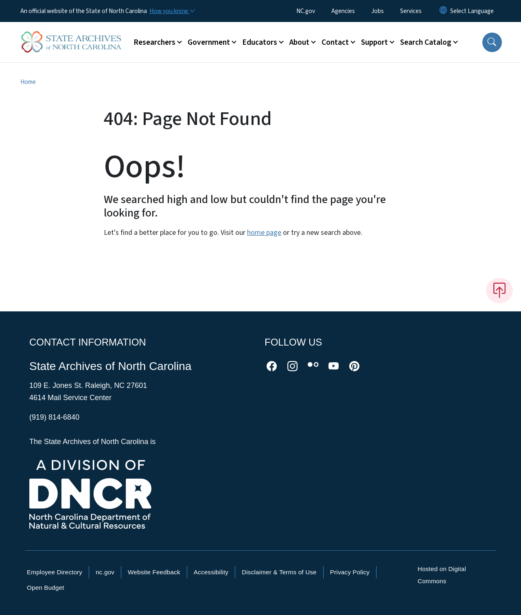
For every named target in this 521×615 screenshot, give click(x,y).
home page (264, 233)
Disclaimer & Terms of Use (279, 572)
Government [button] (209, 42)
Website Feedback (154, 572)
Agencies (343, 11)
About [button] (299, 42)
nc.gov (105, 572)
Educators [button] (259, 42)
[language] (472, 11)
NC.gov (305, 11)
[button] (492, 42)
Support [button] (374, 42)
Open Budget (45, 587)
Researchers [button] (154, 42)
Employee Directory (54, 572)
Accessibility (211, 572)
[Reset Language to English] (443, 11)
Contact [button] (335, 42)
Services (411, 11)
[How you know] (171, 11)
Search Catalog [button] (425, 42)
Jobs (377, 11)
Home (28, 81)
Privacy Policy (350, 572)
